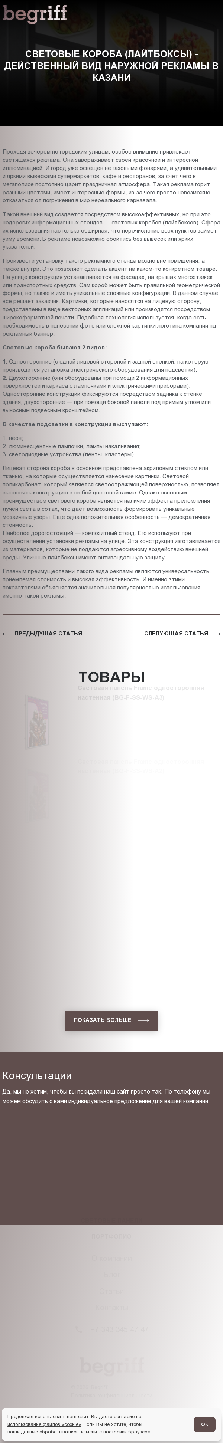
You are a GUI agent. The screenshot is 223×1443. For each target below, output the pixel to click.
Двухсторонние (30, 378)
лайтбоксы (62, 557)
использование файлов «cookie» (44, 1424)
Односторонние (30, 361)
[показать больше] (111, 1021)
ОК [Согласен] (204, 1424)
